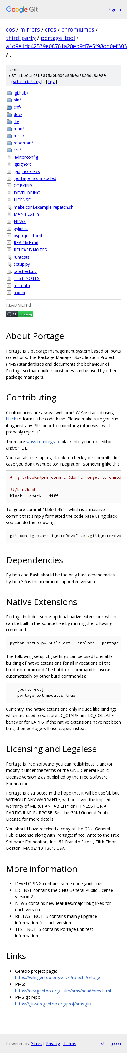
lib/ (16, 121)
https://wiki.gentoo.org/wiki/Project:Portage (57, 977)
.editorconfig (26, 157)
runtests (22, 257)
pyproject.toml (28, 235)
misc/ (19, 135)
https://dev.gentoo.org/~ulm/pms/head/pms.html (63, 991)
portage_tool (58, 38)
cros (50, 29)
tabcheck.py (25, 271)
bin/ (17, 100)
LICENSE (22, 200)
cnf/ (17, 107)
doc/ (18, 114)
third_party (21, 38)
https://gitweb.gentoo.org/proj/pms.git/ (53, 1004)
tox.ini (19, 292)
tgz (51, 81)
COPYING (23, 185)
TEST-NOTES (27, 278)
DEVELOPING (27, 193)
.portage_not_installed (35, 178)
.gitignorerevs (27, 171)
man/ (19, 128)
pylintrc (21, 228)
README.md (26, 242)
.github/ (21, 93)
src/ (17, 150)
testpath (22, 285)
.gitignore (23, 164)
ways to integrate (43, 441)
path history (26, 81)
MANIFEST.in (26, 214)
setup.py (22, 264)
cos (10, 29)
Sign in (114, 9)
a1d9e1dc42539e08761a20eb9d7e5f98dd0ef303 (66, 46)
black (11, 419)
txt (101, 1043)
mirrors (30, 29)
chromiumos (77, 29)
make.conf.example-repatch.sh (43, 207)
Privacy (53, 1043)
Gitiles (36, 1043)
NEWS (20, 221)
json (116, 1043)
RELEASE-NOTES (30, 250)
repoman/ (23, 143)
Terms (69, 1043)
